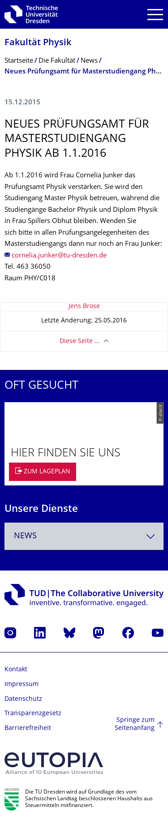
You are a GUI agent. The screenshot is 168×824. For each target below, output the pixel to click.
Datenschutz (23, 699)
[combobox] (84, 536)
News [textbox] (25, 536)
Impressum (21, 684)
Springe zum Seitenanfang (135, 724)
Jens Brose (84, 306)
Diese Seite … (79, 341)
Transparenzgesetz (32, 714)
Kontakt (15, 670)
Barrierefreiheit (27, 728)
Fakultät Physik (37, 43)
